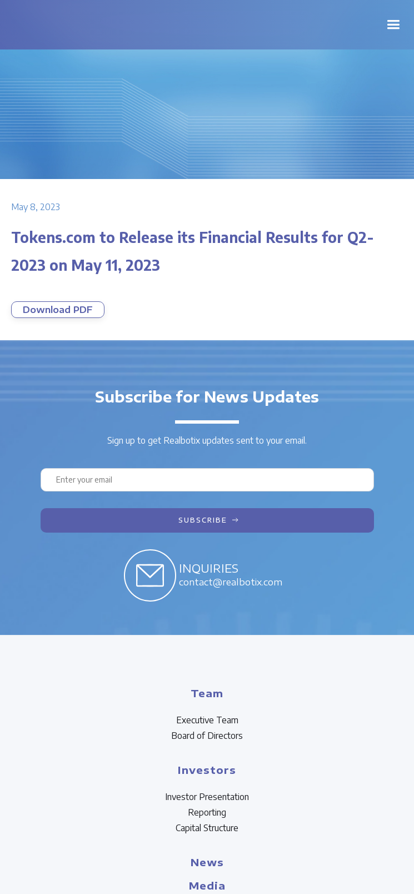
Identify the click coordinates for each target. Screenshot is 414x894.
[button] (393, 24)
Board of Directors (207, 735)
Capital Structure (207, 827)
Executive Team (207, 720)
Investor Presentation (207, 796)
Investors (207, 769)
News (207, 862)
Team (207, 693)
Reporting (207, 812)
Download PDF (58, 309)
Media (207, 885)
